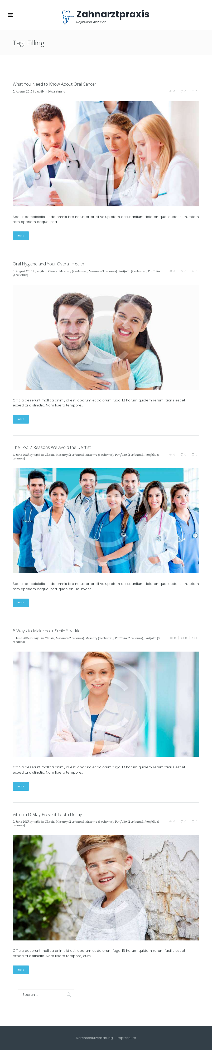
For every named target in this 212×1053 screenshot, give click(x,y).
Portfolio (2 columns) (132, 272)
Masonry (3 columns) (103, 272)
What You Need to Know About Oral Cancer (60, 84)
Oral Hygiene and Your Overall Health (53, 264)
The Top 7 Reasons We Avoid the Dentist (56, 448)
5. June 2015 (21, 456)
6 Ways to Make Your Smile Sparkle (50, 632)
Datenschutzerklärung (94, 1041)
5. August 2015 (22, 92)
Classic (53, 272)
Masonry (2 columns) (73, 272)
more (21, 236)
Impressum (127, 1041)
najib (40, 92)
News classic (56, 92)
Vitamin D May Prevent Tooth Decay (51, 816)
